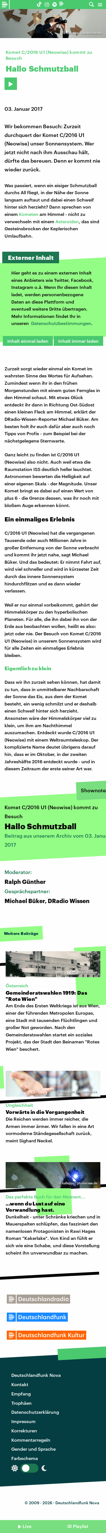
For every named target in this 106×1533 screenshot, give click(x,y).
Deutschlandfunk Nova (36, 1375)
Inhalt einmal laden (27, 341)
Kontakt (19, 1384)
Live (27, 1526)
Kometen (28, 214)
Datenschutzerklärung (35, 1412)
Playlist (80, 1526)
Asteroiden (67, 221)
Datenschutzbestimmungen (61, 323)
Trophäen (21, 1403)
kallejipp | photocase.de (83, 33)
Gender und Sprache (33, 1449)
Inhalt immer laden (78, 341)
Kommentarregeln (30, 1440)
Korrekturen (24, 1430)
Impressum (23, 1421)
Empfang (21, 1393)
